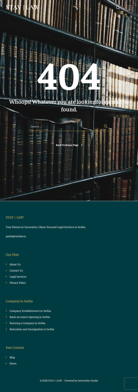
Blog (12, 357)
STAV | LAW (55, 380)
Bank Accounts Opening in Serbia (30, 317)
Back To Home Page (67, 145)
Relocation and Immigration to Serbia (32, 329)
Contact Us (16, 270)
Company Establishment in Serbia (30, 310)
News (13, 363)
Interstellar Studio (88, 380)
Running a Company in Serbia (27, 323)
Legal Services (18, 276)
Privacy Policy (18, 282)
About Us (15, 264)
